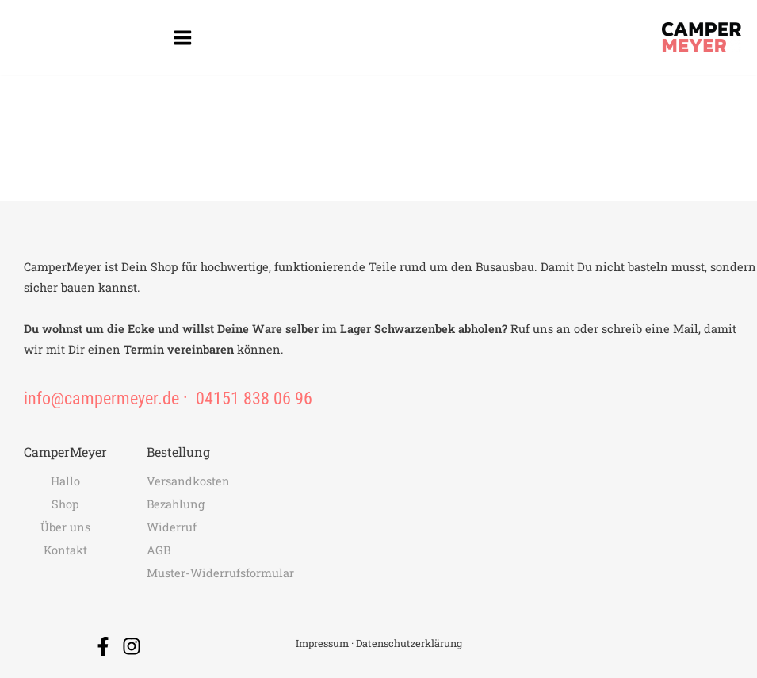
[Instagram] (131, 646)
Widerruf (172, 526)
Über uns (65, 526)
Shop (65, 503)
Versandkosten (188, 480)
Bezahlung (176, 503)
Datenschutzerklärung (409, 643)
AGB (158, 549)
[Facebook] (103, 646)
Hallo (65, 480)
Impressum (322, 643)
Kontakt (65, 549)
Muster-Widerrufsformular (220, 572)
